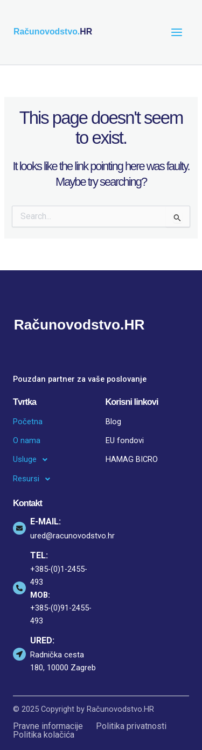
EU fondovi (125, 440)
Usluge (33, 459)
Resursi (34, 479)
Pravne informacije (48, 726)
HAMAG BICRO (132, 459)
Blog (113, 421)
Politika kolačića (43, 735)
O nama (26, 440)
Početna (28, 421)
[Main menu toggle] (176, 32)
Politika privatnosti (131, 726)
